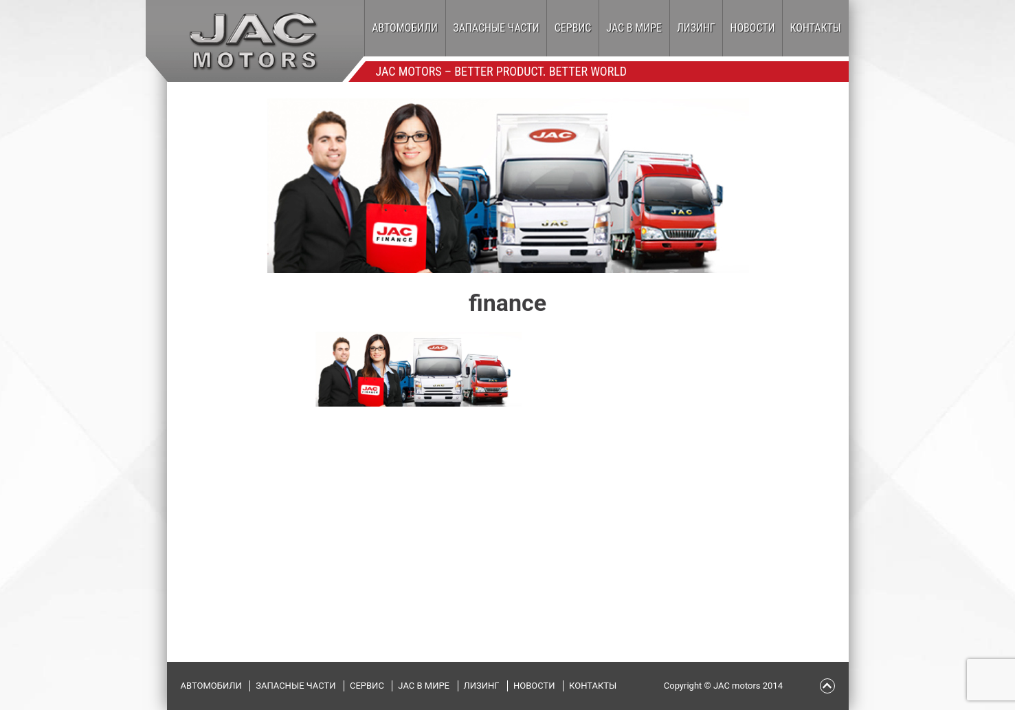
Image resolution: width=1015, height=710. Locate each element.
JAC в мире (634, 27)
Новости (752, 27)
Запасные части (496, 27)
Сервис (573, 27)
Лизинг (696, 27)
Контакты (815, 27)
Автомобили (405, 27)
